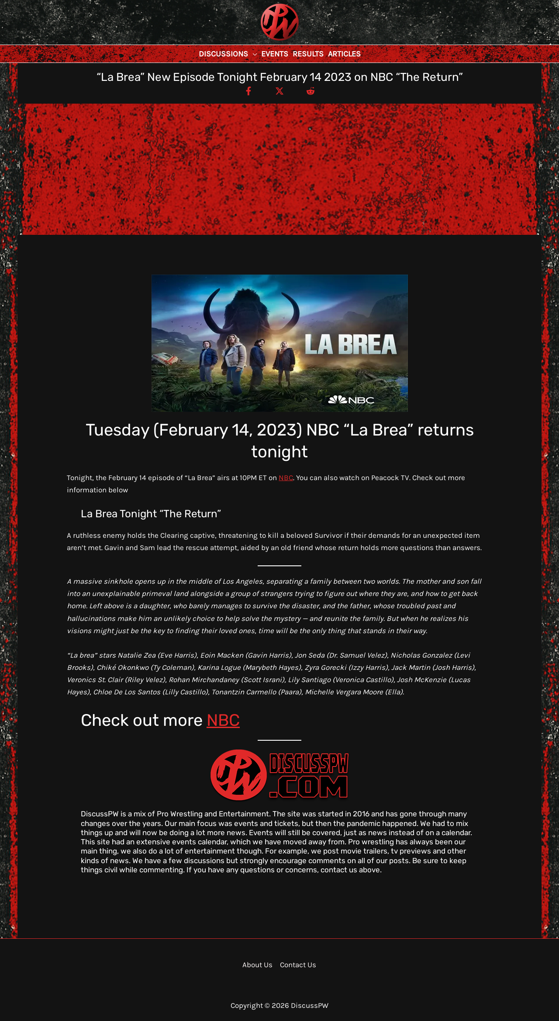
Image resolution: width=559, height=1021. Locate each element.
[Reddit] (310, 90)
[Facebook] (248, 90)
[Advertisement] (279, 169)
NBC (286, 477)
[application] (252, 53)
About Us (257, 964)
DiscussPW (262, 41)
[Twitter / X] (279, 90)
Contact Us (298, 964)
